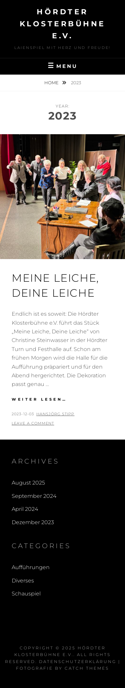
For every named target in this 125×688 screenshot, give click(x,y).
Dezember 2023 (33, 522)
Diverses (23, 580)
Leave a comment (33, 423)
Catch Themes (87, 668)
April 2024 (25, 509)
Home (52, 82)
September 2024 (34, 496)
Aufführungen (31, 567)
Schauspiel (26, 593)
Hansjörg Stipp (55, 414)
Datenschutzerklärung (77, 661)
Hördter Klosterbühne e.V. (63, 23)
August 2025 (28, 483)
